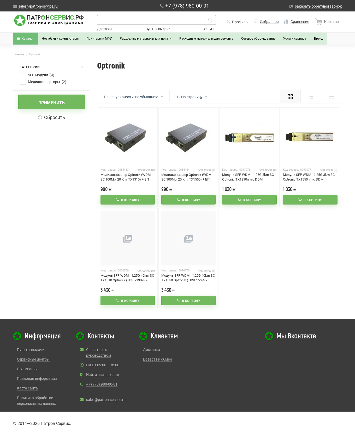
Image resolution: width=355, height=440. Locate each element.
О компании (27, 369)
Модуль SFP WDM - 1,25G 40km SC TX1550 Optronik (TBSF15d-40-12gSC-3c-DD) (188, 280)
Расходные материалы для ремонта (206, 38)
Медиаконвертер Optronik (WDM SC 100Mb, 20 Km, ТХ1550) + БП (186, 177)
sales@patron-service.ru (106, 400)
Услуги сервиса (294, 38)
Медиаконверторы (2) (47, 82)
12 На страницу (191, 97)
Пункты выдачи (157, 29)
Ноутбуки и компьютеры (60, 38)
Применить (51, 102)
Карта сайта (27, 388)
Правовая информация (37, 378)
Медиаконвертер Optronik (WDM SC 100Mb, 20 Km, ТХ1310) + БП (125, 177)
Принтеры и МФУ (99, 38)
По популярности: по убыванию (133, 97)
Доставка (104, 29)
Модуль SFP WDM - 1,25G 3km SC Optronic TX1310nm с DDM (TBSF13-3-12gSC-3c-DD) (248, 179)
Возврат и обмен (157, 359)
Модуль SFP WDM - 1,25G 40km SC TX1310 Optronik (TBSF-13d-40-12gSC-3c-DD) (127, 280)
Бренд (318, 38)
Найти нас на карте (102, 375)
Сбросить (51, 117)
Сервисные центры (33, 359)
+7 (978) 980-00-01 (101, 384)
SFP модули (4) (41, 75)
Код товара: (108, 169)
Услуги (209, 29)
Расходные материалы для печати (145, 38)
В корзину (130, 200)
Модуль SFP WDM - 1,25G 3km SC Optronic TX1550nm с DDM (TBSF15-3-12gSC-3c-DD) (309, 179)
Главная (19, 54)
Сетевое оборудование (258, 38)
